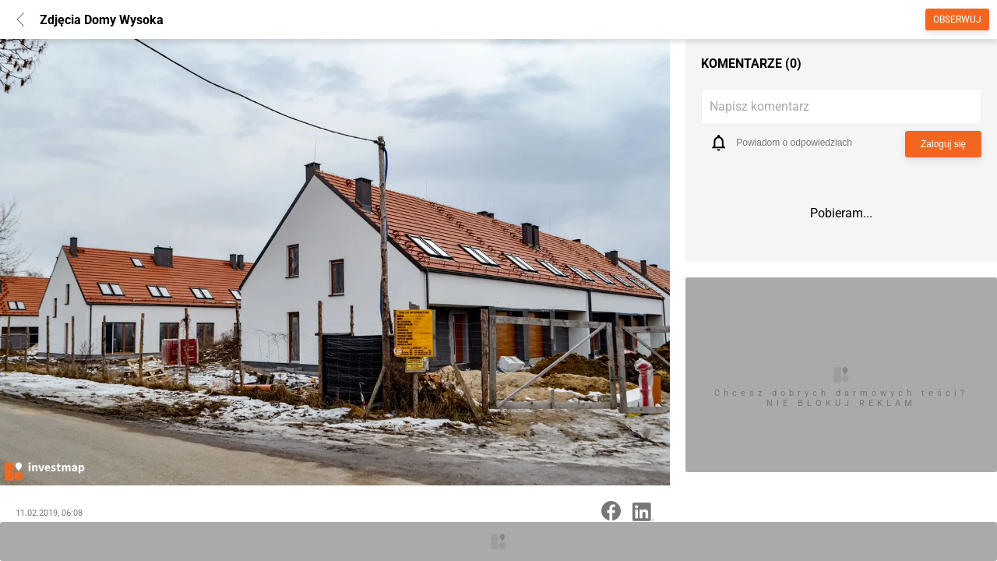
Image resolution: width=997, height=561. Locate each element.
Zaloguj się (943, 144)
